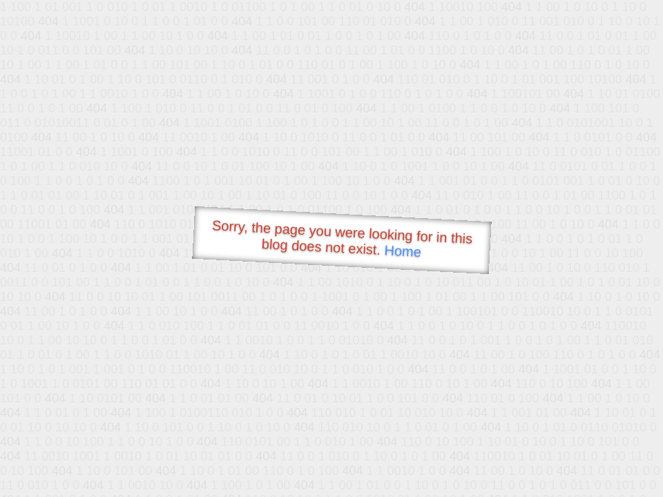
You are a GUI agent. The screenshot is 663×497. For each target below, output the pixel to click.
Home (402, 251)
